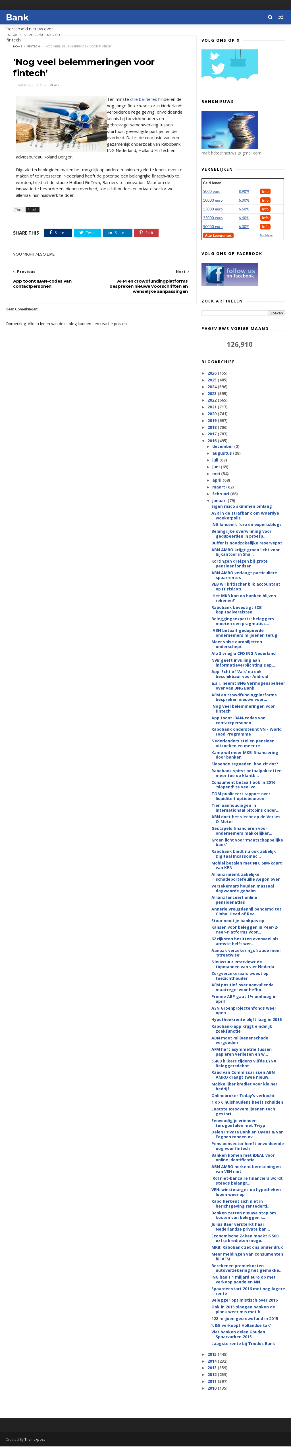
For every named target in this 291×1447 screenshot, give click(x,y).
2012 (212, 1374)
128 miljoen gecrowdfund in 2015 (244, 1318)
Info (265, 191)
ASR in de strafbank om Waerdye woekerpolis (245, 516)
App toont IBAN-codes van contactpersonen (238, 720)
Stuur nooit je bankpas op (237, 921)
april (217, 480)
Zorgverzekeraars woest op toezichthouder (240, 976)
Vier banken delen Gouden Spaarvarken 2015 (238, 1334)
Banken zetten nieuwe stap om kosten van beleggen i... (243, 1215)
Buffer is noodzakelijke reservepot (246, 543)
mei (216, 474)
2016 (212, 441)
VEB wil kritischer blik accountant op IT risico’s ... (245, 587)
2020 (212, 414)
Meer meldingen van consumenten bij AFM (247, 1257)
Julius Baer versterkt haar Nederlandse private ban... (240, 1227)
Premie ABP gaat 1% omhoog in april (244, 999)
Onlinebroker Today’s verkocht (243, 1096)
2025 (212, 380)
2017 (212, 434)
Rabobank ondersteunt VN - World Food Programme (246, 732)
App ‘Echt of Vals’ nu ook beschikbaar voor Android (239, 674)
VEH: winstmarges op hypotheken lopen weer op (246, 1192)
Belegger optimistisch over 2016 (244, 1300)
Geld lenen (212, 183)
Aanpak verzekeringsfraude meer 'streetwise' (246, 953)
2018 (212, 427)
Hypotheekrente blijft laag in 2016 (246, 1019)
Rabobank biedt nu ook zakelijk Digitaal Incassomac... (243, 854)
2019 (212, 420)
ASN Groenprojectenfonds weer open (243, 1011)
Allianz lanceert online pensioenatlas (234, 900)
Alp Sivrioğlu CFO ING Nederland (243, 653)
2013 (212, 1368)
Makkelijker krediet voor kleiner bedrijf (244, 1086)
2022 (212, 400)
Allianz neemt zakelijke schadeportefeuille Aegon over (245, 877)
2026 (212, 373)
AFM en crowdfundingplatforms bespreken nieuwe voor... (244, 697)
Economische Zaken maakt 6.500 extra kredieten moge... (244, 1238)
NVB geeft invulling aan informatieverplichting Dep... (243, 663)
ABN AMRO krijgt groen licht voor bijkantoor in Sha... (245, 552)
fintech (33, 47)
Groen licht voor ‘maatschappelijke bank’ (247, 842)
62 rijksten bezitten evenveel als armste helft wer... (244, 941)
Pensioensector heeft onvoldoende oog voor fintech (247, 1146)
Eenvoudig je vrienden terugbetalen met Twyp (238, 1123)
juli (215, 460)
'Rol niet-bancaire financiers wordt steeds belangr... (247, 1181)
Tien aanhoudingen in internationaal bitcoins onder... (245, 808)
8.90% (244, 191)
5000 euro (212, 191)
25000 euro (213, 218)
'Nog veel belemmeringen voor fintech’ (243, 709)
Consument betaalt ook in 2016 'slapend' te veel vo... (243, 785)
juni (216, 467)
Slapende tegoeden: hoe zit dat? (244, 764)
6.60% (244, 209)
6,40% (244, 218)
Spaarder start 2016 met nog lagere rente (248, 1291)
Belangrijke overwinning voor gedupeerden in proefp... (241, 534)
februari (221, 494)
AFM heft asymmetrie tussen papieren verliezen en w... (241, 1052)
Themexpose (34, 1440)
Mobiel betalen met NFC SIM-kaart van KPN (246, 866)
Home (17, 47)
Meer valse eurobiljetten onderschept (236, 644)
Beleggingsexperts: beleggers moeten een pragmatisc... (242, 621)
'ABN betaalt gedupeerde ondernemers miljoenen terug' (244, 633)
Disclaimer (266, 235)
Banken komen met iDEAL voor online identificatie (243, 1158)
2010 (212, 1388)
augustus (222, 453)
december (223, 446)
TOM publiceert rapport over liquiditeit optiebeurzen (240, 796)
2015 (212, 1354)
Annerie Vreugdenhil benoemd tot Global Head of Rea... (246, 912)
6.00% (244, 200)
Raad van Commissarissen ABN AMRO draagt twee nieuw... (243, 1075)
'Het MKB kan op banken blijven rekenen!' (243, 598)
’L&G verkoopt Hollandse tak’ (241, 1325)
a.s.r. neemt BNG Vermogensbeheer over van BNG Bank (248, 686)
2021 (212, 407)
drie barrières (143, 100)
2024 (212, 387)
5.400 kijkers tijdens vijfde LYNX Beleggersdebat (243, 1063)
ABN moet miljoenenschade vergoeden (239, 1040)
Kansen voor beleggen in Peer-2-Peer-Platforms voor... (244, 930)
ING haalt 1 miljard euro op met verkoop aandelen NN (243, 1280)
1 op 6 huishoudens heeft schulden (247, 1102)
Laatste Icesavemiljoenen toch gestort (243, 1111)
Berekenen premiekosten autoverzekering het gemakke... (246, 1268)
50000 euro (213, 226)
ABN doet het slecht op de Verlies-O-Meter (246, 819)
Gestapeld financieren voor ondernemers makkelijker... (241, 831)
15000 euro (213, 209)
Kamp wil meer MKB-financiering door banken (244, 755)
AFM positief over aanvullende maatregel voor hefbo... (242, 987)
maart (219, 487)
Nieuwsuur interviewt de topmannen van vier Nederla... (244, 964)
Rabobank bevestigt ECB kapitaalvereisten (236, 610)
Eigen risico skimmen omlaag (241, 506)
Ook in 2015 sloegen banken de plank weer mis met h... (243, 1309)
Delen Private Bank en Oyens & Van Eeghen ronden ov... (247, 1134)
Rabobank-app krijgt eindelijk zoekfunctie (241, 1029)
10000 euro (213, 200)
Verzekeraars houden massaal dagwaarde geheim (242, 889)
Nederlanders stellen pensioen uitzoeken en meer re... (243, 743)
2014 (212, 1361)
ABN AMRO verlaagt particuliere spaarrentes (244, 575)
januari (220, 501)
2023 (212, 393)
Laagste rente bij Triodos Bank (243, 1343)
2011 (212, 1381)
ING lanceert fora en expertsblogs (246, 524)
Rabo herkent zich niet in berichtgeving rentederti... (241, 1204)
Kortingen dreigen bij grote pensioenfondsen (239, 564)
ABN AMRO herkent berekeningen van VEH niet (246, 1169)
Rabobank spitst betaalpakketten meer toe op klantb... (246, 773)
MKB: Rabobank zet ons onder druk (247, 1247)
